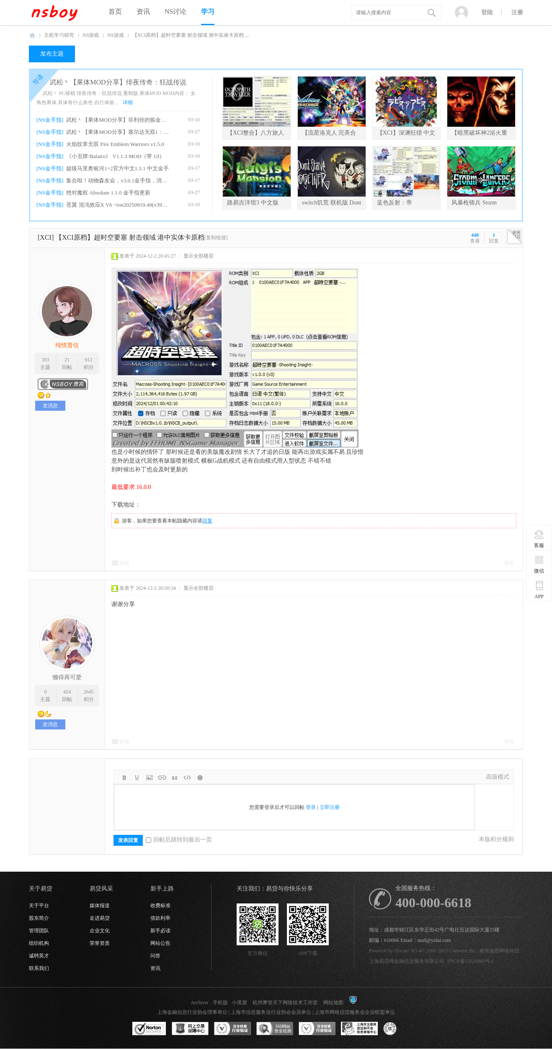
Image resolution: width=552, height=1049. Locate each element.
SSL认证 (149, 1029)
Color (137, 777)
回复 (207, 521)
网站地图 (333, 1003)
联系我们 (39, 968)
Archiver (200, 1003)
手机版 (220, 1003)
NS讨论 (175, 11)
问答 (155, 956)
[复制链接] (216, 238)
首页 (115, 11)
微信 (539, 564)
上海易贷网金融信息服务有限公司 (406, 961)
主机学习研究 (59, 35)
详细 (128, 102)
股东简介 (39, 918)
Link (162, 777)
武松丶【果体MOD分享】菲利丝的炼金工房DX (117, 120)
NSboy (32, 35)
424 (67, 692)
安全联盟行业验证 (232, 1029)
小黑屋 (239, 1003)
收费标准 (160, 905)
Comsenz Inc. (463, 951)
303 (45, 360)
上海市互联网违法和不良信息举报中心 (359, 1029)
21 (67, 360)
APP (539, 589)
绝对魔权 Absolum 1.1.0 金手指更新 (108, 192)
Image (149, 777)
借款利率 (160, 918)
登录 (311, 807)
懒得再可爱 (67, 677)
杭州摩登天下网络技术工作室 (285, 1003)
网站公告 (160, 943)
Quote (174, 777)
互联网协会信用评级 (401, 1029)
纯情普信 (67, 345)
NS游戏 (91, 35)
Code (187, 777)
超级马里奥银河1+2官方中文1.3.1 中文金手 (117, 168)
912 (89, 360)
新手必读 (160, 931)
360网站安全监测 (274, 1029)
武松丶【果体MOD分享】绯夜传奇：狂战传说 (118, 82)
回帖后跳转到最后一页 (179, 840)
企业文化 (100, 931)
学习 (207, 11)
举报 (509, 563)
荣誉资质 (100, 943)
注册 (517, 12)
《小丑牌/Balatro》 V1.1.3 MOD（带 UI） (115, 156)
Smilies (200, 777)
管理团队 (39, 931)
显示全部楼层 (198, 256)
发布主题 (52, 54)
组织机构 (39, 943)
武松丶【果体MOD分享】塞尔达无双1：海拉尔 (117, 132)
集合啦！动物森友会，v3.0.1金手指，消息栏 (117, 180)
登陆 (487, 12)
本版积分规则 (496, 839)
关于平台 (39, 905)
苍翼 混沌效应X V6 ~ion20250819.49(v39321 (117, 205)
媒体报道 (100, 905)
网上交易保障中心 (190, 1029)
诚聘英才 (39, 956)
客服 (539, 538)
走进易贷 (100, 918)
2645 (89, 692)
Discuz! (402, 951)
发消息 (50, 406)
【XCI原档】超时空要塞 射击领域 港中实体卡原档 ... (190, 35)
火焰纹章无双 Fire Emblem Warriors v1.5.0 (115, 144)
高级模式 (497, 777)
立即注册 (330, 807)
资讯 (143, 11)
